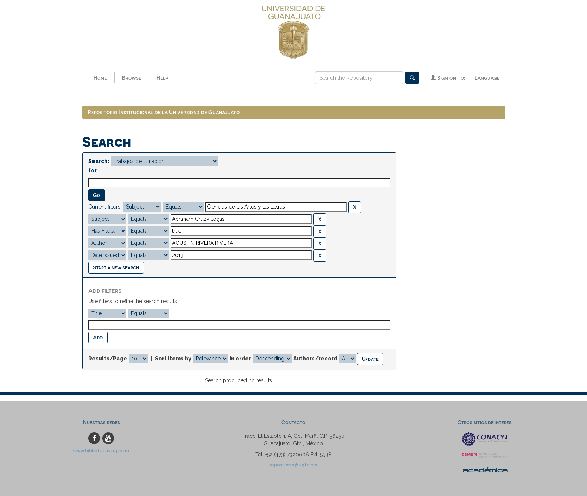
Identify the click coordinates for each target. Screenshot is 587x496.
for (92, 170)
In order (240, 359)
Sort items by (173, 359)
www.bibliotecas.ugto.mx (101, 450)
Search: (98, 161)
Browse (131, 77)
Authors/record (315, 359)
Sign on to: (448, 77)
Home (100, 77)
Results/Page (107, 359)
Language (487, 77)
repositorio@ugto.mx (293, 464)
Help (162, 77)
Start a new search (116, 267)
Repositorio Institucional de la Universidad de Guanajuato (164, 112)
